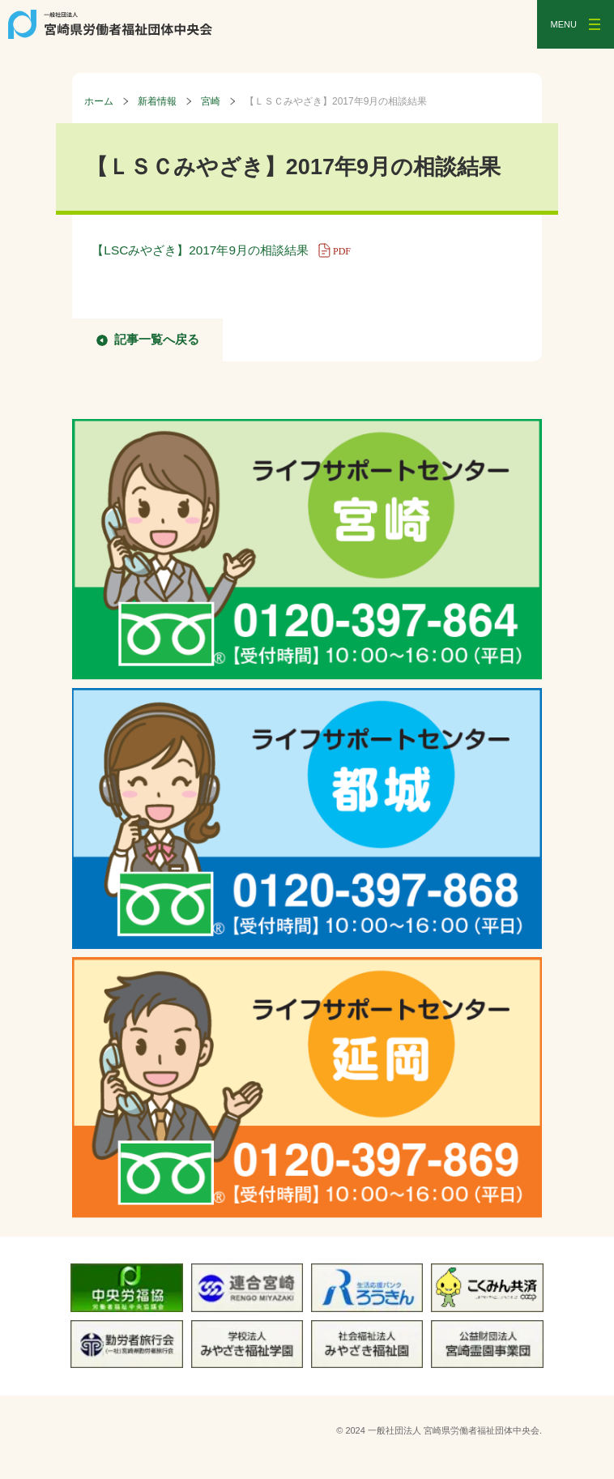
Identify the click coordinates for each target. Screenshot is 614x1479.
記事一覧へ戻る (156, 339)
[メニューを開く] (575, 24)
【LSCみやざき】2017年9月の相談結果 (226, 250)
